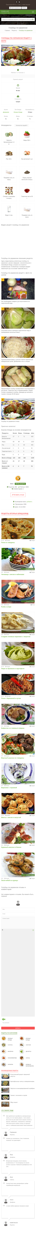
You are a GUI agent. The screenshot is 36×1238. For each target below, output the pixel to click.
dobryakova (14, 1222)
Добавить (18, 1028)
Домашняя (6, 112)
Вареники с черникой (9, 787)
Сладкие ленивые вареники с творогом (15, 636)
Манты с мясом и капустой (11, 817)
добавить (29, 501)
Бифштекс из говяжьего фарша (12, 728)
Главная (7, 30)
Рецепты (14, 30)
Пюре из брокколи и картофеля (12, 668)
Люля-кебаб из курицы (9, 880)
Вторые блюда (18, 112)
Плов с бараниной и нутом (11, 698)
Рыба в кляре (6, 607)
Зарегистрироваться (15, 7)
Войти (24, 7)
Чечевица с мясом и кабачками (12, 574)
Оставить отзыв (18, 494)
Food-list (5, 12)
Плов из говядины (8, 542)
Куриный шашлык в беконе (11, 847)
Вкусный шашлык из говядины (12, 758)
